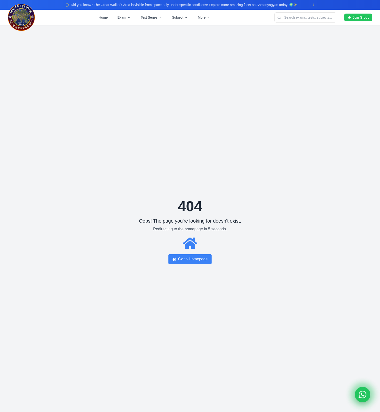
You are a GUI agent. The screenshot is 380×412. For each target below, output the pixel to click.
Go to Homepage (190, 259)
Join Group (358, 17)
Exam (124, 17)
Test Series (151, 17)
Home (103, 17)
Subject (180, 17)
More (204, 17)
